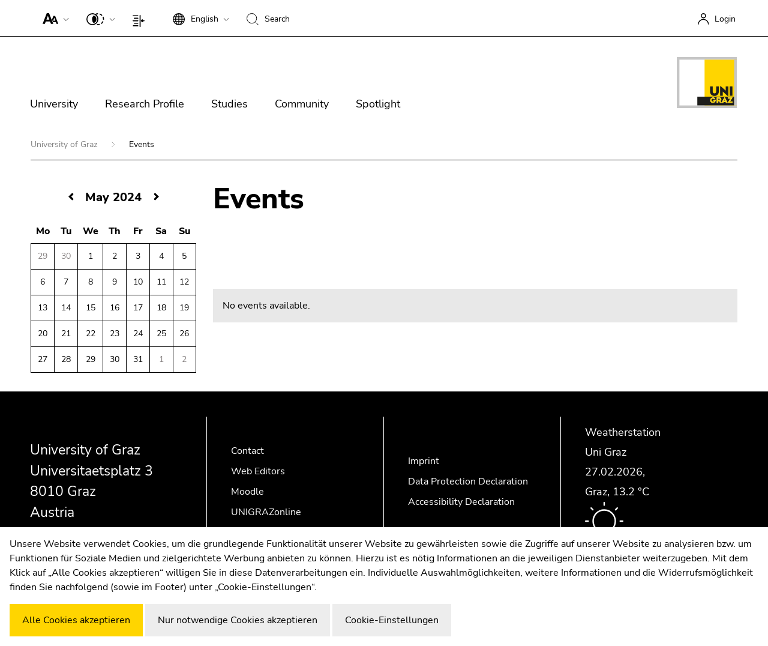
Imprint (423, 461)
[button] (53, 18)
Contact (247, 450)
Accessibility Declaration (461, 502)
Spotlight (378, 104)
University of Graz (65, 144)
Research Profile (144, 104)
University (54, 104)
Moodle (247, 491)
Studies (229, 104)
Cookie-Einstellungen (392, 620)
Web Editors (258, 471)
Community (302, 104)
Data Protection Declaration (468, 481)
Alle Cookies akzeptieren (76, 620)
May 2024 (113, 197)
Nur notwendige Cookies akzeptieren (237, 620)
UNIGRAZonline (266, 512)
